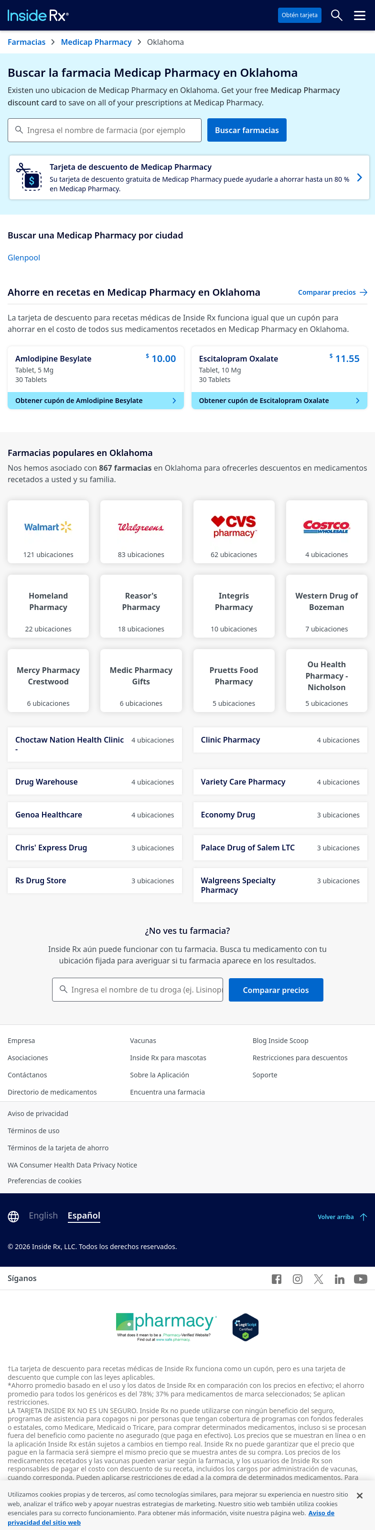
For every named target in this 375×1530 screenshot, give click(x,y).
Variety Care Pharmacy (280, 781)
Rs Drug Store (94, 880)
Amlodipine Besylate (53, 358)
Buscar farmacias (247, 130)
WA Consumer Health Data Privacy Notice (72, 1164)
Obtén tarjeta (300, 15)
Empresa (21, 1040)
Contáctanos (27, 1074)
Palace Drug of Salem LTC (280, 847)
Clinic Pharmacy (280, 739)
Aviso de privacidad (38, 1113)
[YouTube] (360, 1278)
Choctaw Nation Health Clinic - (94, 744)
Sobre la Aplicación (159, 1074)
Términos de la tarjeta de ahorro (58, 1147)
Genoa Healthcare (94, 814)
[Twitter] (318, 1278)
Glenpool (24, 257)
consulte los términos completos (281, 1485)
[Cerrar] (359, 1507)
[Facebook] (276, 1278)
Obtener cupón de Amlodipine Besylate (96, 400)
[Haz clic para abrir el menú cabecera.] (359, 15)
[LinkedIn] (339, 1278)
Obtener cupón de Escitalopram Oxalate (280, 400)
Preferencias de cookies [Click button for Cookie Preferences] (45, 1180)
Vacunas (143, 1040)
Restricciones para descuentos (300, 1057)
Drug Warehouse (94, 781)
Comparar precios (276, 990)
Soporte (265, 1074)
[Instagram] (297, 1278)
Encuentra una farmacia (167, 1091)
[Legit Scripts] (245, 1327)
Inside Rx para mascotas (168, 1057)
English (43, 1215)
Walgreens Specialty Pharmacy (280, 885)
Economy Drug (280, 814)
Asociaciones (28, 1057)
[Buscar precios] (336, 15)
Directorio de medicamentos (52, 1091)
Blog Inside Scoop (281, 1040)
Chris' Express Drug (94, 847)
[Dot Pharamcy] (166, 1327)
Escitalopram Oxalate (239, 358)
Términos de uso (34, 1130)
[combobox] (105, 130)
